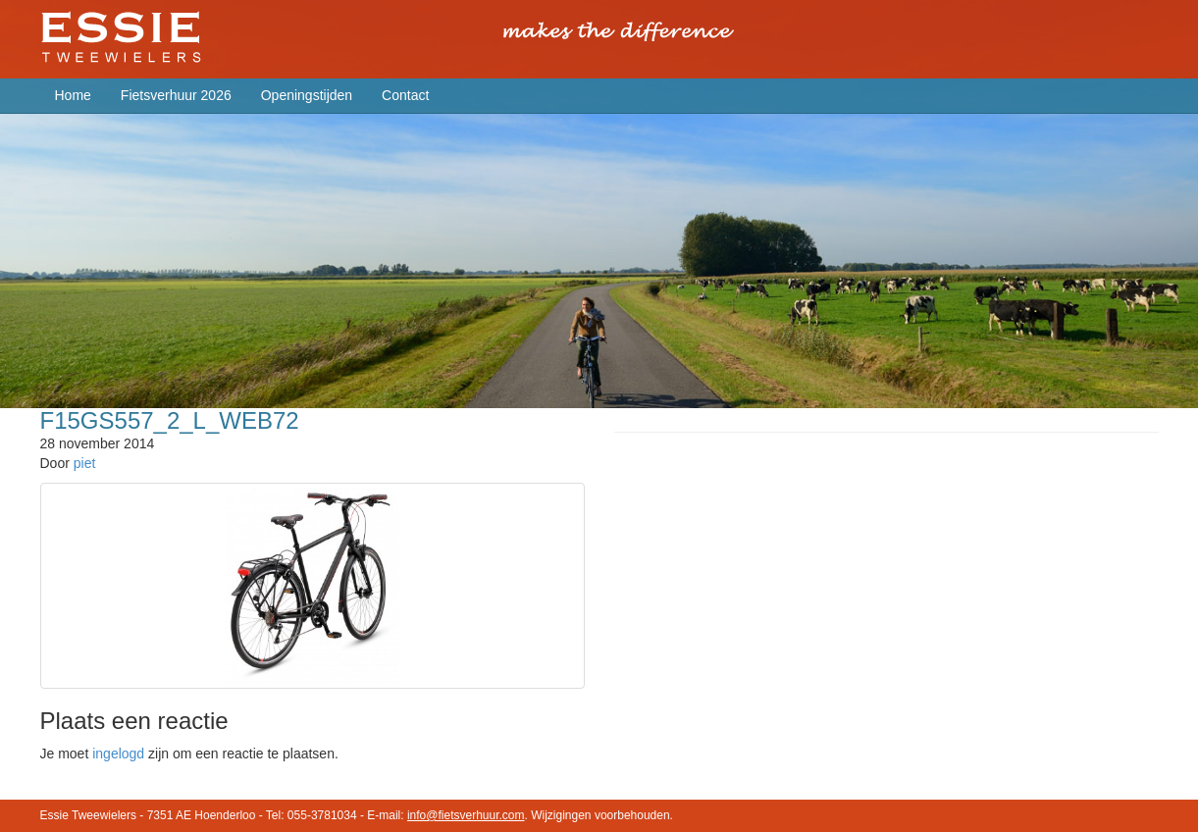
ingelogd (118, 753)
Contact (405, 95)
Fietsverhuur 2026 (176, 95)
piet (85, 463)
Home (73, 95)
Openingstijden (306, 95)
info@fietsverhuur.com (466, 815)
